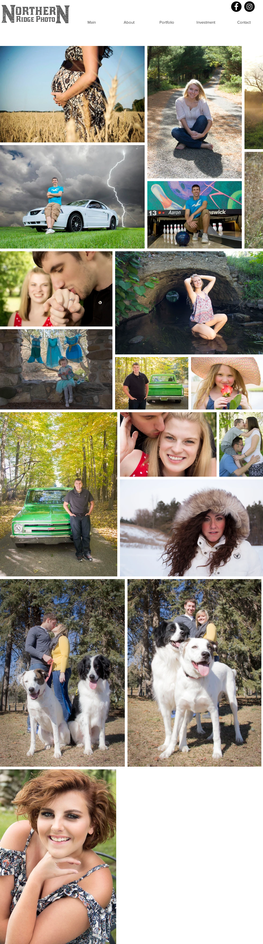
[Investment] (206, 22)
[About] (129, 22)
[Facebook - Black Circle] (236, 6)
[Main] (91, 22)
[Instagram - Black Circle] (249, 6)
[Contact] (244, 22)
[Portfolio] (167, 22)
